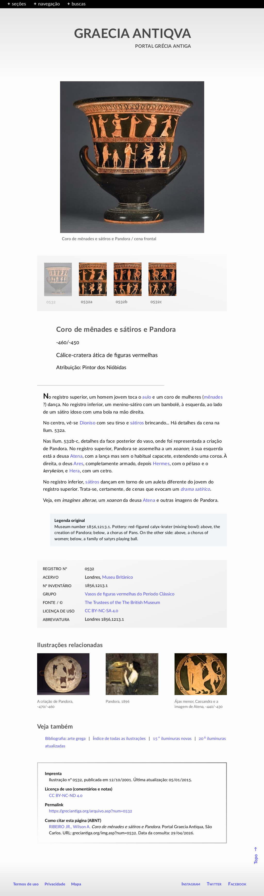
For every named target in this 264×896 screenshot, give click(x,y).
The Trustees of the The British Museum (122, 603)
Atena (76, 456)
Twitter (214, 884)
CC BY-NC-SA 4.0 (101, 611)
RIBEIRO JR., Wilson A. (69, 827)
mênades (213, 397)
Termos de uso (26, 884)
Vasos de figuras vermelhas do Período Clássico (130, 594)
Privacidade (55, 884)
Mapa (76, 884)
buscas (79, 4)
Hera (74, 471)
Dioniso (87, 423)
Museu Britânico (117, 577)
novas (172, 739)
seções (19, 4)
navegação (49, 4)
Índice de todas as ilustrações (119, 739)
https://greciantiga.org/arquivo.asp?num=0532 (90, 811)
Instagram (191, 884)
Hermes (161, 464)
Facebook (237, 884)
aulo (146, 397)
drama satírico (195, 489)
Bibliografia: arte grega (65, 739)
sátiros (137, 423)
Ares (78, 464)
